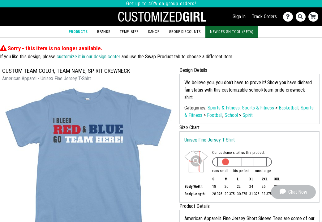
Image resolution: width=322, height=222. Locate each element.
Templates (129, 32)
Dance (153, 32)
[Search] (302, 17)
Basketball (288, 108)
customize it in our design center (88, 57)
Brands (103, 32)
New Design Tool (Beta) (231, 32)
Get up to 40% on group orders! (161, 3)
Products (78, 32)
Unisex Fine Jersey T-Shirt (209, 140)
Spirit (248, 115)
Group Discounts (184, 32)
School (231, 115)
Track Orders (264, 16)
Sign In (239, 16)
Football (214, 115)
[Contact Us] (289, 17)
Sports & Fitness (224, 108)
